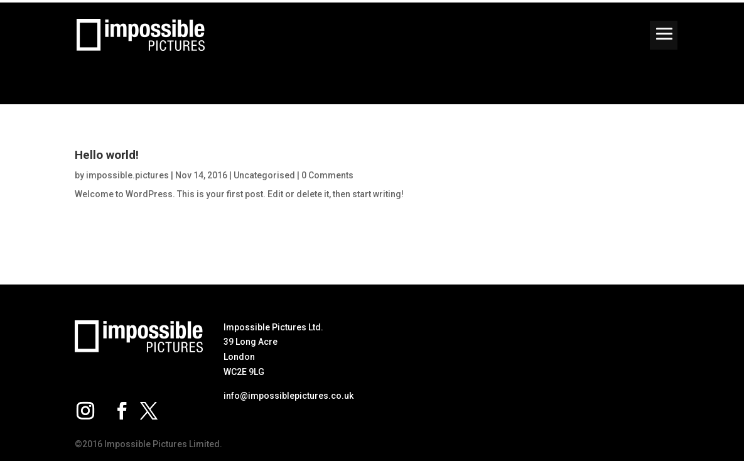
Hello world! (107, 155)
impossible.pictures (127, 175)
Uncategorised (264, 175)
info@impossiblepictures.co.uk (288, 396)
